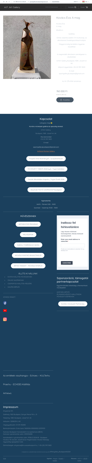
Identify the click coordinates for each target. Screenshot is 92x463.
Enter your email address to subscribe (70, 240)
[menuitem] (24, 7)
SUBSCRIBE (67, 263)
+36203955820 (55, 2)
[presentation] (74, 256)
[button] (72, 7)
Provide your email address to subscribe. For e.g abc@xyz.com (72, 249)
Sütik (4, 458)
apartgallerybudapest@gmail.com (39, 2)
